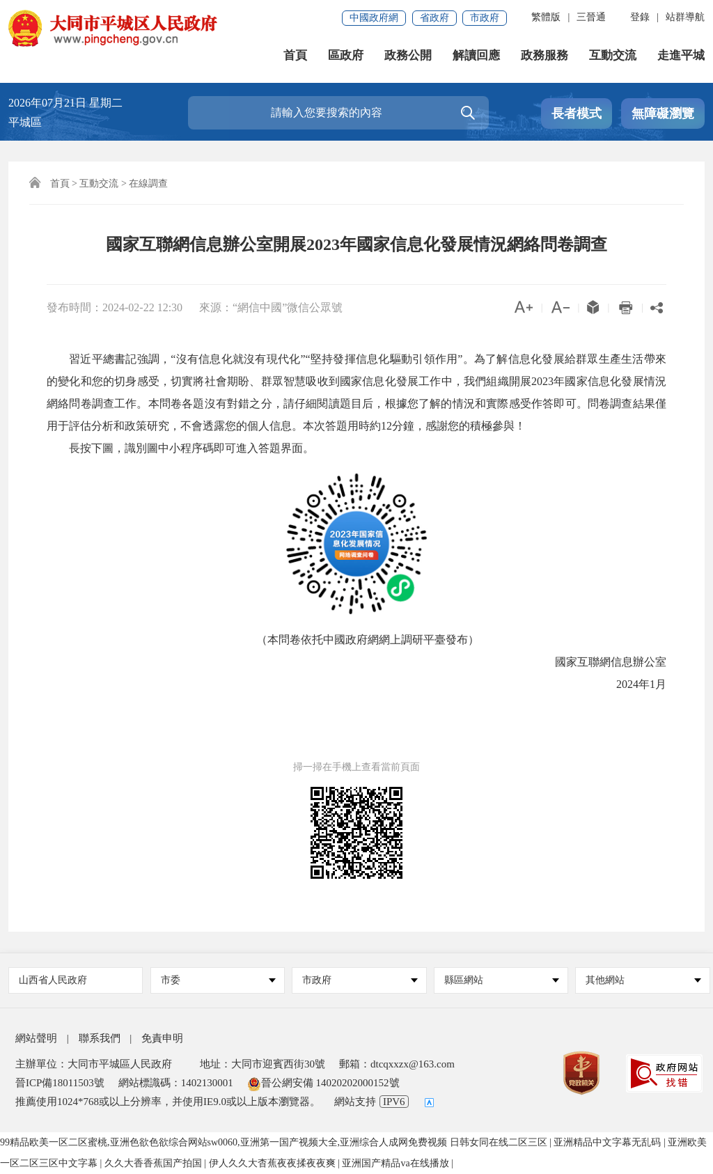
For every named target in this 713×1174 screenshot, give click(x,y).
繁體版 (546, 17)
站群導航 (685, 17)
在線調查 (148, 183)
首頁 (295, 55)
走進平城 (681, 55)
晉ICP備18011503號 (59, 1082)
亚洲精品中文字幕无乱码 (609, 1142)
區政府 (345, 55)
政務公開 (408, 55)
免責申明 (162, 1038)
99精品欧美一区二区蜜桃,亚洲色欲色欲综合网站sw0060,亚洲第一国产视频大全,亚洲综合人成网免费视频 (223, 1142)
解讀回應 (476, 55)
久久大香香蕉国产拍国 (154, 1163)
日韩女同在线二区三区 (500, 1142)
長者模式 (576, 113)
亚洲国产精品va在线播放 (396, 1163)
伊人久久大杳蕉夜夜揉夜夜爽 (273, 1163)
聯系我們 (99, 1038)
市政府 (484, 18)
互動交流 (612, 55)
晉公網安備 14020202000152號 (323, 1082)
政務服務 (544, 55)
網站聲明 (36, 1038)
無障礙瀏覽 (663, 113)
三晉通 (591, 17)
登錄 (640, 17)
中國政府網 (374, 18)
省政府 (434, 18)
